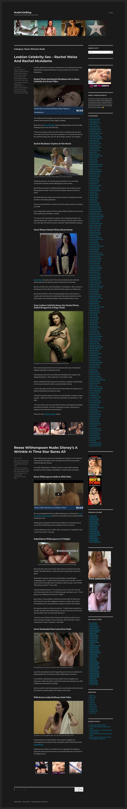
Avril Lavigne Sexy (94, 149)
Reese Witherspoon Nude (96, 388)
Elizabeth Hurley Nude (95, 234)
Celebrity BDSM (94, 183)
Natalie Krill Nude (94, 355)
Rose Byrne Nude (94, 393)
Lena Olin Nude (93, 321)
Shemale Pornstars (95, 671)
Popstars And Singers (95, 376)
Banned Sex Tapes (94, 519)
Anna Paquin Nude (94, 140)
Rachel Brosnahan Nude (96, 378)
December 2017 (94, 709)
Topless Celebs (24, 93)
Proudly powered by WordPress (39, 801)
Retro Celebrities (94, 540)
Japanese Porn (93, 657)
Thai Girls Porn (94, 680)
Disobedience (18, 86)
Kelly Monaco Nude (95, 305)
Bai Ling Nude (93, 152)
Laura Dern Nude (94, 319)
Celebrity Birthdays (95, 187)
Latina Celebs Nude (94, 533)
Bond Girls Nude (94, 168)
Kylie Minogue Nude (95, 312)
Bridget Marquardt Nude (96, 171)
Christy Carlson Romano (96, 218)
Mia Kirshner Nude (94, 343)
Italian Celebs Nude (95, 272)
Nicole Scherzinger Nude (96, 362)
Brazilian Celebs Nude (95, 169)
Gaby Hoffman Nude (19, 460)
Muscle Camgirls (94, 664)
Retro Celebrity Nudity (95, 390)
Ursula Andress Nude (95, 437)
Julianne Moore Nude (95, 296)
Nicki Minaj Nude (94, 359)
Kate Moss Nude (94, 300)
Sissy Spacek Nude (94, 404)
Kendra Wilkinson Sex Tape (97, 307)
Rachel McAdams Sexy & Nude (97, 380)
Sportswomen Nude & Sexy (97, 407)
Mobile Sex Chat (94, 661)
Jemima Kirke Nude (95, 279)
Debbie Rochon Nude (95, 227)
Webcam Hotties (94, 684)
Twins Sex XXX (93, 682)
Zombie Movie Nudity (95, 446)
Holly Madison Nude (95, 270)
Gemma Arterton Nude (95, 258)
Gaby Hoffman (38, 744)
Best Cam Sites (93, 623)
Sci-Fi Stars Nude (94, 399)
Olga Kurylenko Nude (95, 364)
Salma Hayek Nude (94, 395)
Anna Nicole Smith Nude (96, 138)
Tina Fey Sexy (93, 426)
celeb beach (25, 82)
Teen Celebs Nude (94, 420)
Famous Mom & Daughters (97, 246)
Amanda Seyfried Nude (95, 130)
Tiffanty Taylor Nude (95, 423)
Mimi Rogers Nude (94, 352)
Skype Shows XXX (94, 675)
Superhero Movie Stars (96, 411)
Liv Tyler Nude (93, 329)
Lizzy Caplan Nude (94, 331)
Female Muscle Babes (95, 652)
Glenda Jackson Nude (95, 260)
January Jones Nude (95, 275)
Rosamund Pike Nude (95, 392)
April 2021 (92, 695)
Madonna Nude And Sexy (96, 336)
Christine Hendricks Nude (96, 215)
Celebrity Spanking (94, 204)
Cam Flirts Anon (94, 638)
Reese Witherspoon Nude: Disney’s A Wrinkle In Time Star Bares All (46, 450)
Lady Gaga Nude (94, 314)
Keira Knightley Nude (95, 301)
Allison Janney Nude (95, 126)
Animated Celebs (94, 523)
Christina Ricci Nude (95, 213)
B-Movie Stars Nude (95, 150)
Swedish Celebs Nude (95, 416)
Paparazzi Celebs (94, 371)
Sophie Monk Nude (95, 406)
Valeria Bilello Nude (95, 439)
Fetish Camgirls (94, 654)
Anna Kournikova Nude (96, 136)
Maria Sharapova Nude (95, 340)
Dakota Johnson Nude (95, 225)
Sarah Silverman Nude (95, 397)
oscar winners (17, 89)
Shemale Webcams (94, 673)
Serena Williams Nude (95, 402)
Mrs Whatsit (20, 473)
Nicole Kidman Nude (95, 360)
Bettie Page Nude (94, 157)
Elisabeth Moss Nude (95, 232)
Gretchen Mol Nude (95, 265)
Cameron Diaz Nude (95, 176)
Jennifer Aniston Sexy (95, 281)
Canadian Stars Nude (95, 645)
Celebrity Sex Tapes (95, 202)
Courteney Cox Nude (95, 222)
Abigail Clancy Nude (95, 119)
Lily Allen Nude (93, 324)
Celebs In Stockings (95, 206)
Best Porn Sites (93, 624)
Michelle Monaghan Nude (96, 347)
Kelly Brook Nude (94, 303)
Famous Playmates (94, 248)
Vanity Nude (93, 440)
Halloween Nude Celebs (96, 268)
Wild (15, 478)
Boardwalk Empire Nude (96, 164)
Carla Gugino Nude (94, 180)
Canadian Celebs (18, 71)
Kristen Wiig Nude (94, 310)
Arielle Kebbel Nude (95, 142)
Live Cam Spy (93, 659)
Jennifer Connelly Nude (96, 282)
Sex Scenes (17, 93)
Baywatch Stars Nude (95, 630)
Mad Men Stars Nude (95, 334)
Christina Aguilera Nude (96, 211)
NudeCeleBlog (22, 12)
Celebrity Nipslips (94, 197)
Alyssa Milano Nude (95, 128)
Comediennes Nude (95, 220)
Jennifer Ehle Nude (94, 284)
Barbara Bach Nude (95, 154)
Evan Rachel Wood (94, 244)
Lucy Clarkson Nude (95, 333)
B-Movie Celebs (94, 528)
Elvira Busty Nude (94, 235)
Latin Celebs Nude (94, 317)
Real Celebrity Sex (94, 538)
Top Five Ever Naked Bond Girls (98, 725)
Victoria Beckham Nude (96, 444)
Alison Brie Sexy (94, 124)
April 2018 (92, 702)
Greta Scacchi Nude (95, 263)
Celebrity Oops (93, 199)
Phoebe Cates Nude (94, 373)
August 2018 (93, 697)
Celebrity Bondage (94, 189)
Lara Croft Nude (94, 315)
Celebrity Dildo (93, 192)
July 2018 (92, 699)
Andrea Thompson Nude (96, 133)
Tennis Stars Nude (94, 421)
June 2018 (92, 701)
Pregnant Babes (94, 670)
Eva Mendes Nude (94, 242)
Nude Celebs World (94, 668)
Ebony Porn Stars (94, 649)
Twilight (24, 476)
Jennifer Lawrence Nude (96, 288)
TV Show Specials (94, 432)
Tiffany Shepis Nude (95, 425)
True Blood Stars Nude (95, 430)
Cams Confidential (94, 642)
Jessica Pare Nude (94, 293)
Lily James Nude (94, 326)
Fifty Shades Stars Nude (96, 253)
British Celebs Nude (19, 69)
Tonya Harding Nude (95, 428)
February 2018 (93, 706)
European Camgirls (95, 651)
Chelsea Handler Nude (95, 209)
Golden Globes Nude (95, 261)
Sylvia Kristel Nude (94, 418)
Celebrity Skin (93, 516)
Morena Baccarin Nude (96, 354)
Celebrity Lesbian (50, 414)
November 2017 (94, 711)
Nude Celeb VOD (94, 521)
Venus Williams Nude (95, 442)
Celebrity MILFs (94, 196)
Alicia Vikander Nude (95, 123)
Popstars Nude (93, 536)
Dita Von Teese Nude (95, 229)
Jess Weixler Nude (94, 289)
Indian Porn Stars (94, 656)
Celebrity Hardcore (94, 194)
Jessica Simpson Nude (95, 294)
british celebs (17, 82)
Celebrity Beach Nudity (95, 185)
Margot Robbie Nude (95, 338)
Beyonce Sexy (93, 159)
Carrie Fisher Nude (94, 182)
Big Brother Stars (94, 161)
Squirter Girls (93, 678)
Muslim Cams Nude (95, 666)
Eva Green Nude (94, 241)
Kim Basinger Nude (95, 308)
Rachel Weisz (38, 280)
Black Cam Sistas (94, 635)
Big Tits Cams (93, 633)
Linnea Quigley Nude (95, 327)
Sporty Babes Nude (94, 677)
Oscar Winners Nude (19, 76)
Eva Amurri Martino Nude (96, 239)
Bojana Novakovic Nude (96, 166)
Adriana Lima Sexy (94, 121)
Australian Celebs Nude (96, 147)
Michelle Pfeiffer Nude (95, 348)
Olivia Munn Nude (94, 366)
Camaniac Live (93, 640)
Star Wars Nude (94, 409)
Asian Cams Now (94, 628)
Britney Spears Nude (95, 175)
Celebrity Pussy (18, 84)
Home (111, 13)
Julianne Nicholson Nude (96, 298)
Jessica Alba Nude (94, 291)
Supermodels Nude (94, 413)
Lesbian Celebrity (22, 75)
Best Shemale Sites (94, 626)
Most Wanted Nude (95, 663)
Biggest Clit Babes (94, 631)
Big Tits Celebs (93, 163)
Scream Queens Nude (95, 400)
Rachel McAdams (49, 125)
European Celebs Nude (95, 237)
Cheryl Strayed (21, 469)
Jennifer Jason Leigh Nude (96, 286)
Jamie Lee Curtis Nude (95, 274)
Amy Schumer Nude (95, 131)
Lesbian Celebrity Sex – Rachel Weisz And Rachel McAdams (45, 59)
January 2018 (93, 708)
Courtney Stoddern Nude (96, 223)
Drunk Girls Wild (94, 647)
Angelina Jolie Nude (95, 135)
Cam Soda (92, 644)
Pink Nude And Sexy (95, 374)
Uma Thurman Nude (95, 433)
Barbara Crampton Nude (96, 156)
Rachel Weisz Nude (23, 80)
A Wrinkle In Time (19, 468)
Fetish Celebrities (94, 251)
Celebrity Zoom (94, 517)
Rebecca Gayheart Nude (96, 387)
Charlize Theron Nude (95, 208)
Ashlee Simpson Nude (95, 143)
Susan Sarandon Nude (95, 414)
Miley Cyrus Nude (94, 350)
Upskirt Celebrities (94, 435)
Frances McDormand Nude (97, 255)
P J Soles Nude (93, 369)
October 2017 (93, 713)
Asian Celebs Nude (94, 145)
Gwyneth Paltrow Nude (96, 267)
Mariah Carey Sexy (94, 341)
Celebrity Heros (94, 529)
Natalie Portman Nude (95, 357)
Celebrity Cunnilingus (95, 190)
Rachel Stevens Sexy (95, 381)
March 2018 (93, 704)
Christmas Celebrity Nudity (97, 216)
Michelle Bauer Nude (95, 345)
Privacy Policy (26, 801)
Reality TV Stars (94, 385)
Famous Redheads (94, 249)
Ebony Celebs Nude (94, 230)
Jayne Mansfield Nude (95, 277)
